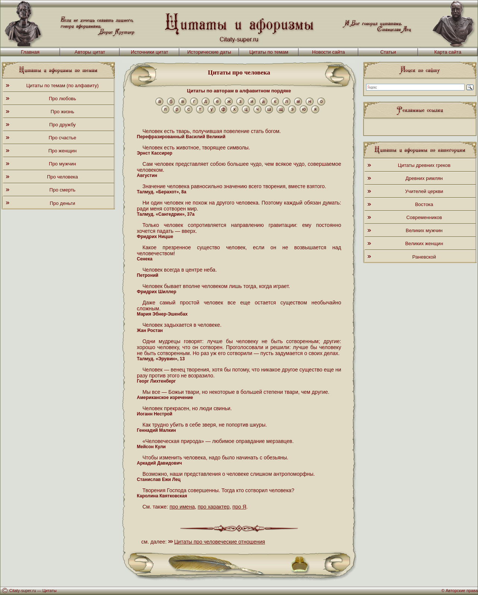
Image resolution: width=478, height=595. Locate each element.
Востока (424, 204)
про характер (213, 507)
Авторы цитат (90, 52)
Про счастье (62, 137)
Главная (30, 52)
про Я (239, 507)
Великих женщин (424, 243)
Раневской (424, 257)
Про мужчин (62, 164)
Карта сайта (447, 52)
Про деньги (62, 203)
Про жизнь (62, 111)
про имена (182, 507)
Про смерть (63, 190)
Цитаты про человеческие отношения (219, 542)
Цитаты (50, 590)
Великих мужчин (424, 230)
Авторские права (462, 590)
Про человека (62, 177)
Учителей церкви (424, 191)
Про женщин (62, 151)
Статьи (388, 52)
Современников (424, 217)
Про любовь (62, 98)
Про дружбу (62, 124)
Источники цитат (149, 52)
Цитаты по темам (269, 52)
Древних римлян (424, 178)
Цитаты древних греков (424, 165)
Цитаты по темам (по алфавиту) (62, 85)
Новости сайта (328, 52)
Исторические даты (209, 52)
